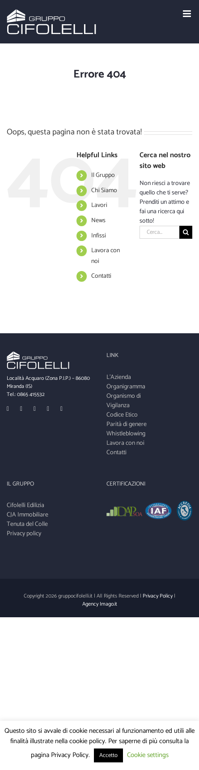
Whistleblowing (125, 434)
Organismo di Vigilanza (123, 400)
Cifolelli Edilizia (25, 505)
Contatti (101, 276)
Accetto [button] (108, 755)
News (98, 220)
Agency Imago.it (99, 604)
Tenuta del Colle (27, 524)
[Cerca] (185, 232)
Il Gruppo (103, 175)
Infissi (98, 236)
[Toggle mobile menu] (187, 13)
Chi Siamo (104, 190)
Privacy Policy (158, 596)
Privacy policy (24, 533)
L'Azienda (118, 377)
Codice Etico (122, 415)
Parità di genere (126, 424)
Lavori (99, 205)
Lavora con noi (125, 443)
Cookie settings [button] (148, 755)
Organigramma (125, 386)
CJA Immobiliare (27, 515)
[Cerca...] (159, 232)
